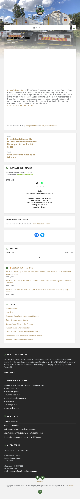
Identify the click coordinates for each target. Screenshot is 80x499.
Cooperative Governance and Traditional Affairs (24, 336)
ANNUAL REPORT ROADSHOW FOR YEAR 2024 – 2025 (23, 433)
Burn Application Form (41, 224)
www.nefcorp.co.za (13, 395)
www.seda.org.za (12, 408)
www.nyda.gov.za (12, 392)
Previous (10, 136)
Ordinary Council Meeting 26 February (21, 156)
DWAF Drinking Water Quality (17, 320)
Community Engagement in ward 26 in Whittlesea (22, 437)
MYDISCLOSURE (12, 308)
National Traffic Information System (19, 340)
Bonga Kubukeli (32, 126)
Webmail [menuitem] (40, 482)
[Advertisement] (40, 69)
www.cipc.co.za (11, 405)
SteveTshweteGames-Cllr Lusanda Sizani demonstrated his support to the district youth (22, 143)
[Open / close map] (74, 27)
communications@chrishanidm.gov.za (23, 471)
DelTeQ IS (71, 486)
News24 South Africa (22, 268)
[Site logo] (40, 20)
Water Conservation (11, 425)
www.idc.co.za (11, 402)
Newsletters (10, 312)
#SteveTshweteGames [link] (17, 90)
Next (9, 152)
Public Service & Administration (18, 328)
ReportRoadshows (11, 421)
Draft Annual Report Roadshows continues (20, 429)
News (13, 42)
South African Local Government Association (23, 332)
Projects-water (51, 126)
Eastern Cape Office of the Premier (19, 324)
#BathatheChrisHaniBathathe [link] (20, 105)
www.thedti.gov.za (12, 388)
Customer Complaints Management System (22, 316)
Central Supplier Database (16, 398)
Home (8, 42)
